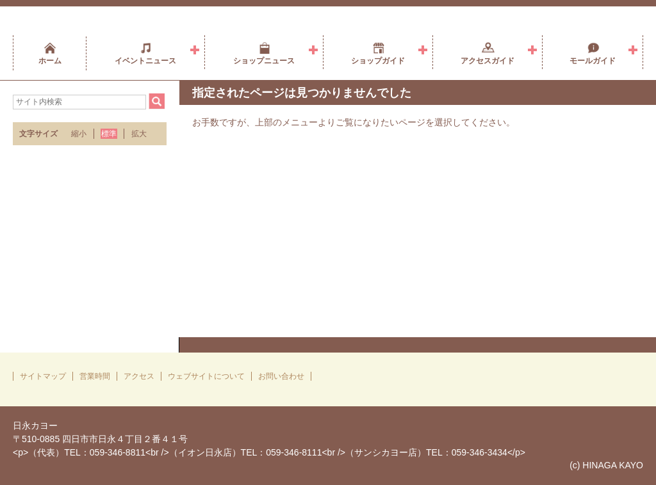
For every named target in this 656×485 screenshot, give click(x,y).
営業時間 (94, 376)
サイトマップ (43, 376)
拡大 (139, 133)
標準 (109, 133)
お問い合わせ (281, 376)
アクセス (139, 376)
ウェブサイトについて (206, 376)
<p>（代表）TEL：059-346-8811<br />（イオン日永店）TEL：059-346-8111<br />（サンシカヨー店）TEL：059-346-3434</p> (269, 452)
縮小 (78, 133)
